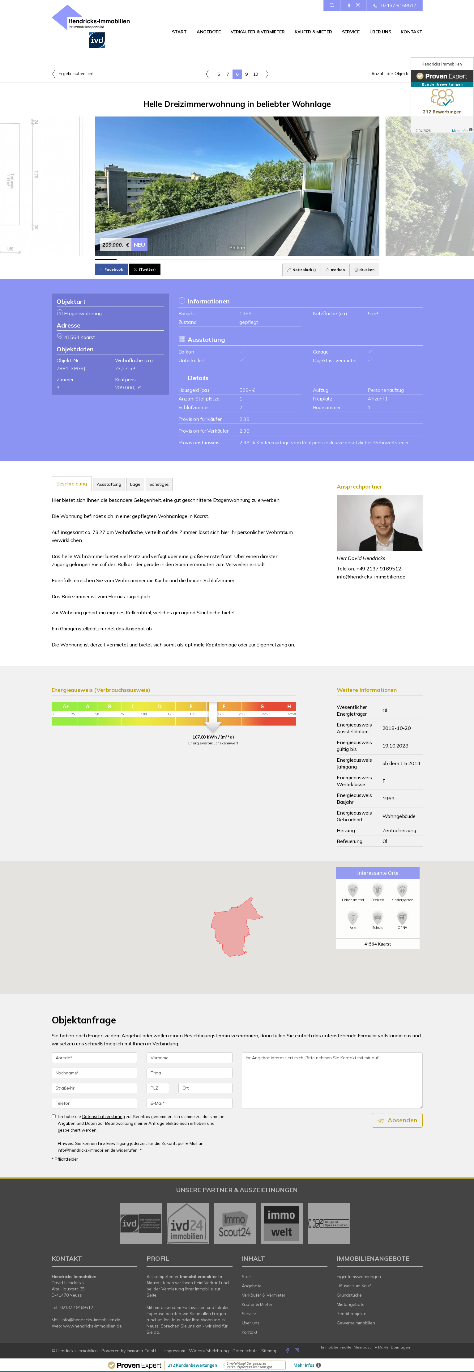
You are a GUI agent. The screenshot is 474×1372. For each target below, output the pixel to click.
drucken (364, 269)
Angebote (209, 32)
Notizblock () (301, 269)
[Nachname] (95, 1073)
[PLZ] (158, 1088)
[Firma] (190, 1073)
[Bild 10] (303, 259)
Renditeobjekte (351, 1313)
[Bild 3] (149, 259)
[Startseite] (95, 26)
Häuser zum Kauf (354, 1286)
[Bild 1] (106, 259)
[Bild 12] (346, 259)
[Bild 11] (324, 259)
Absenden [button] (402, 1120)
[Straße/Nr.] (95, 1088)
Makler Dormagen (394, 1347)
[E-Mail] (190, 1103)
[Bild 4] (171, 259)
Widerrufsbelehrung (209, 1350)
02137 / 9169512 (76, 1307)
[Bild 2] (128, 259)
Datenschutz (245, 1350)
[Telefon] (95, 1103)
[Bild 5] (193, 259)
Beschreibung (71, 484)
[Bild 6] (215, 259)
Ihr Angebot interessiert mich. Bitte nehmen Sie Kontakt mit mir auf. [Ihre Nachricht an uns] (332, 1080)
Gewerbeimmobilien (356, 1323)
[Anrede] (95, 1057)
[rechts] (267, 74)
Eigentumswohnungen (359, 1276)
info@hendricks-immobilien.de (371, 577)
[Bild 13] (368, 259)
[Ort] (205, 1088)
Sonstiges (159, 484)
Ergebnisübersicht (73, 74)
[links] (207, 74)
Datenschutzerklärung (103, 1116)
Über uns (380, 32)
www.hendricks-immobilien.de (92, 1326)
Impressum (174, 1350)
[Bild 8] (259, 259)
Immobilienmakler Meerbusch (347, 1347)
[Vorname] (190, 1057)
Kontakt (411, 32)
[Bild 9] (281, 259)
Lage (135, 484)
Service (351, 32)
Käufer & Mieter (313, 32)
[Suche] (331, 5)
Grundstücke (349, 1295)
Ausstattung (109, 484)
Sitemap (269, 1350)
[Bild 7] (237, 259)
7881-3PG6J (71, 368)
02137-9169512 (398, 5)
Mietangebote (351, 1304)
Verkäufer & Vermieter (258, 32)
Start (179, 32)
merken (335, 269)
